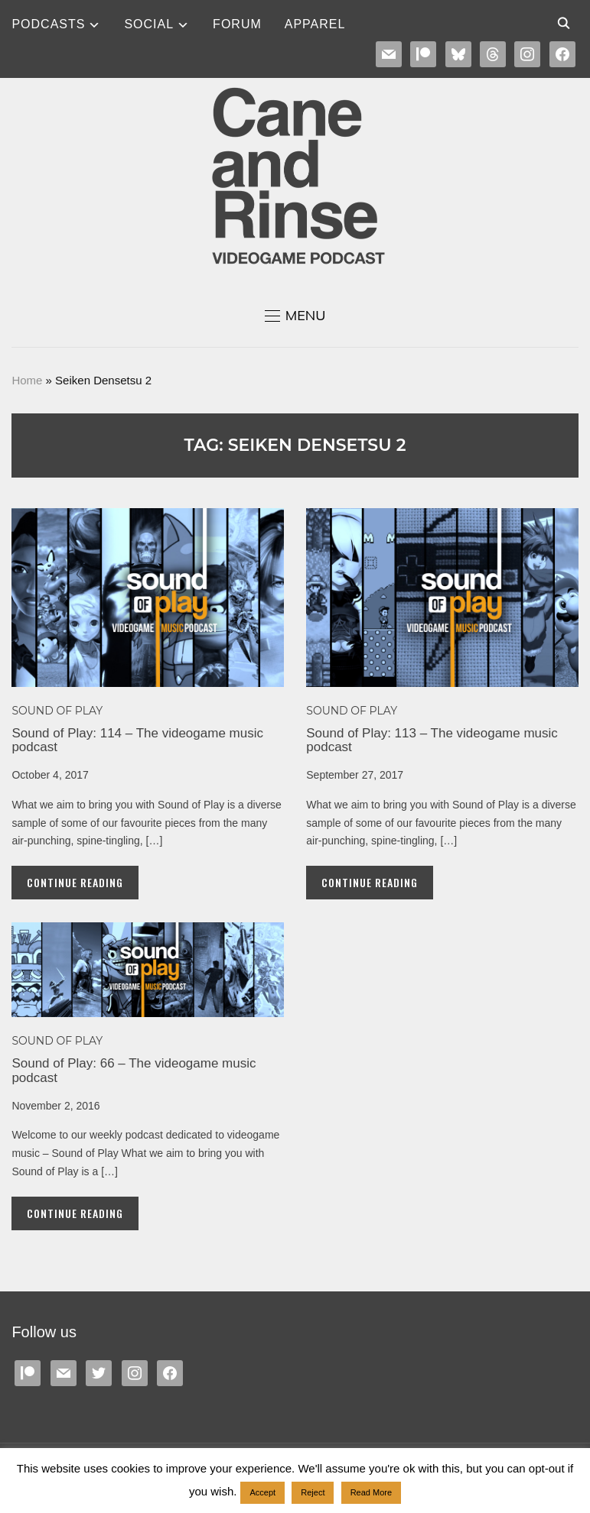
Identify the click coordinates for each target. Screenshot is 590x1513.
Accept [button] (262, 1492)
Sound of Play (57, 711)
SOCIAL (149, 24)
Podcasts (48, 24)
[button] (295, 315)
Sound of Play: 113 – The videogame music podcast (432, 740)
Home (26, 380)
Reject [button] (312, 1492)
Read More (371, 1492)
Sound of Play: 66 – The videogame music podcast (133, 1070)
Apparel (315, 24)
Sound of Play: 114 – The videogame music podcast (137, 740)
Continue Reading (75, 882)
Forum (237, 24)
